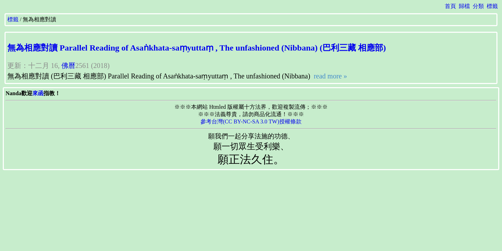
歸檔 (464, 6)
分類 (478, 6)
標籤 (492, 6)
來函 (38, 93)
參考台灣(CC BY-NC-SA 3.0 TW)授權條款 (251, 121)
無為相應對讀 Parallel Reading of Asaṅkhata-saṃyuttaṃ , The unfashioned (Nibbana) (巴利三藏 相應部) (196, 47)
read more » (329, 76)
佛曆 (68, 65)
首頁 (450, 6)
